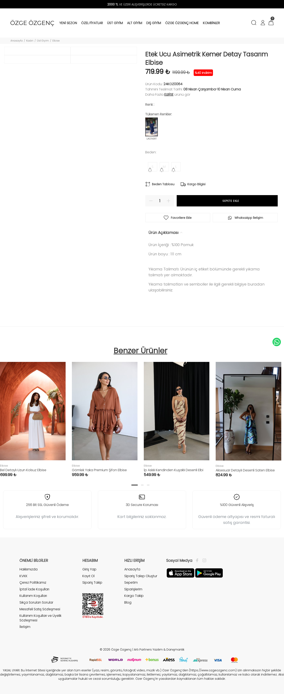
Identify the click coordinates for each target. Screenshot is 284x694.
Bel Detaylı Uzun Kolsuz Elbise (23, 470)
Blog (127, 602)
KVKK (23, 576)
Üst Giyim (43, 40)
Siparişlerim (133, 589)
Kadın (29, 40)
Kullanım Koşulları (33, 595)
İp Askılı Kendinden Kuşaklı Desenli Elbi (173, 470)
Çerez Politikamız (32, 582)
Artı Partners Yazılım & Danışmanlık (159, 649)
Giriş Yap (89, 569)
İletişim (24, 626)
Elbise (56, 40)
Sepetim (131, 582)
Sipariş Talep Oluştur (140, 576)
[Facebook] (198, 560)
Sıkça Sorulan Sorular (36, 602)
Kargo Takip (134, 595)
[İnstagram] (203, 560)
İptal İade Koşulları (34, 589)
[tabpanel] (105, 415)
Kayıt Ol (88, 576)
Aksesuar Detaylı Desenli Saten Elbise (245, 470)
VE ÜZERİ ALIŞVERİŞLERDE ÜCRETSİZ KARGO (142, 4)
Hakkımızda (28, 569)
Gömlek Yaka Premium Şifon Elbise (99, 470)
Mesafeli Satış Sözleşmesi (39, 609)
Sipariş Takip (92, 582)
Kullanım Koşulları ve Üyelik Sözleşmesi (40, 618)
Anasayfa (16, 40)
